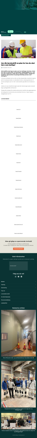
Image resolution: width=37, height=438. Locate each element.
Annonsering (4, 287)
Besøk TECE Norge (18, 189)
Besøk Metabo (18, 118)
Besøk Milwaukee (18, 206)
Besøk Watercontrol (18, 144)
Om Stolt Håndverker (5, 296)
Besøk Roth (18, 162)
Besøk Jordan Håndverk (18, 233)
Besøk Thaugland (18, 171)
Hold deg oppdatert (18, 248)
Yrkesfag (3, 284)
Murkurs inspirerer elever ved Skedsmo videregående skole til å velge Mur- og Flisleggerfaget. (18, 431)
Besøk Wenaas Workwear (18, 127)
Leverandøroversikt (5, 293)
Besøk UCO (18, 109)
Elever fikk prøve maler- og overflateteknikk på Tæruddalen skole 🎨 (18, 357)
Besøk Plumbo (18, 153)
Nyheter (3, 281)
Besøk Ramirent (18, 180)
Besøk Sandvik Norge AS (18, 224)
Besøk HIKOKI (18, 215)
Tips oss (3, 290)
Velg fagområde (10, 31)
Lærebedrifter (4, 303)
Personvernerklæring (5, 300)
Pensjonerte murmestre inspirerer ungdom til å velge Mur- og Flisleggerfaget (18, 409)
